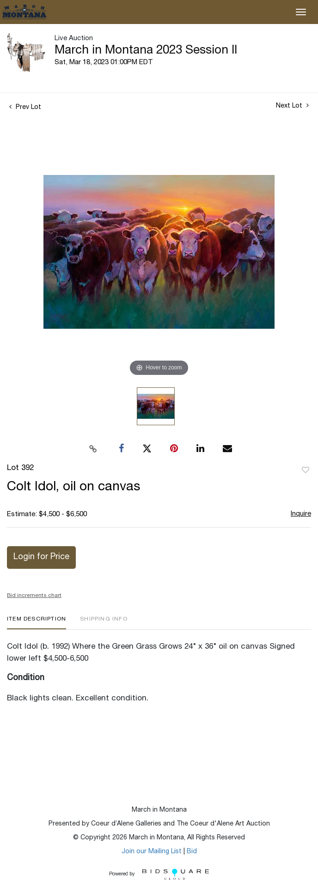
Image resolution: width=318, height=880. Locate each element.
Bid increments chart (34, 595)
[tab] (36, 622)
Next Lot (292, 105)
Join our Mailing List (152, 852)
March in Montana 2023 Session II (146, 51)
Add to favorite (305, 470)
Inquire (301, 514)
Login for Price (41, 557)
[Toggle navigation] (301, 12)
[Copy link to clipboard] (93, 448)
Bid (192, 852)
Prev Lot (25, 107)
